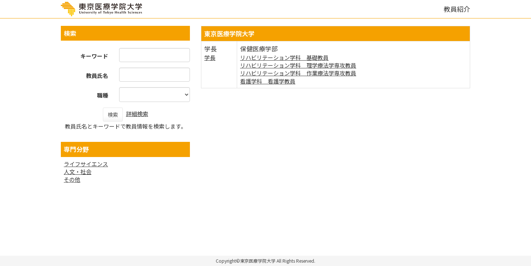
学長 (209, 57)
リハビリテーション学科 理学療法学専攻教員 (298, 65)
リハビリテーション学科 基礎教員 (284, 57)
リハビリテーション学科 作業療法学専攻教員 (298, 73)
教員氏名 (97, 75)
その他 (72, 179)
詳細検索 (137, 113)
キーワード (94, 56)
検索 (113, 114)
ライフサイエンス (86, 164)
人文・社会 (77, 171)
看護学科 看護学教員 (267, 81)
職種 (102, 95)
